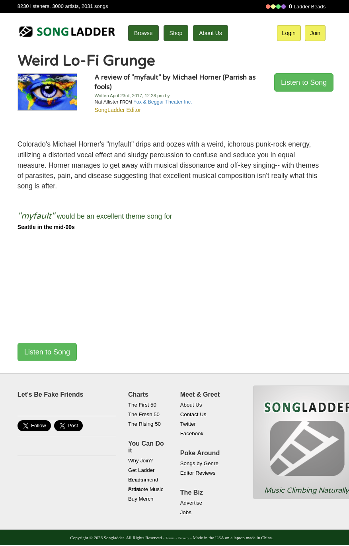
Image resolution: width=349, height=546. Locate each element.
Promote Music (146, 489)
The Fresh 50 (144, 414)
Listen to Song (304, 82)
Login (289, 33)
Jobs (185, 512)
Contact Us (193, 414)
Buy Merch (141, 499)
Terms (170, 538)
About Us (210, 33)
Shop (176, 33)
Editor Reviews (198, 473)
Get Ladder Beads (141, 471)
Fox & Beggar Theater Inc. (162, 102)
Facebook (191, 433)
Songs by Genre (199, 463)
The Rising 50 (144, 424)
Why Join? (140, 461)
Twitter (188, 424)
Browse (143, 33)
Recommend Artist (143, 481)
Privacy (183, 538)
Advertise (191, 503)
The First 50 (142, 405)
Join (315, 33)
